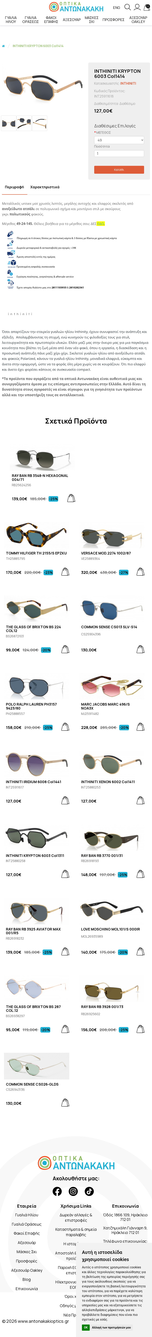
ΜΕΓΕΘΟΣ (103, 132)
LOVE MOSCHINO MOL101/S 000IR (110, 929)
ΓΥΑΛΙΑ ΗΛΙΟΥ (11, 20)
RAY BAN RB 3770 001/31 (102, 856)
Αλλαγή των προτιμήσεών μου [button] (111, 1327)
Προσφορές (26, 1261)
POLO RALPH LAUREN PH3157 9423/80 (31, 706)
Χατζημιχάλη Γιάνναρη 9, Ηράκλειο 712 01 (125, 1231)
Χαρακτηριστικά (45, 187)
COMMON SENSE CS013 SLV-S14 (109, 627)
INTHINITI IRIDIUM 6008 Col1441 (33, 782)
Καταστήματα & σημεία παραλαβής (76, 1232)
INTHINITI (128, 83)
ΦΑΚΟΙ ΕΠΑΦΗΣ (51, 20)
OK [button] (86, 1327)
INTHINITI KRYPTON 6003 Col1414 (38, 46)
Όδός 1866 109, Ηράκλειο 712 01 (125, 1217)
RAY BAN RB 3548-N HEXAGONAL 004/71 (40, 478)
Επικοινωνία (26, 1288)
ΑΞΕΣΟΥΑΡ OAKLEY (138, 20)
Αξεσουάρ (26, 1242)
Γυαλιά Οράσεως (26, 1224)
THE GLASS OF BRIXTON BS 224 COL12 (33, 629)
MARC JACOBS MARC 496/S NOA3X (105, 706)
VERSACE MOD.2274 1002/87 (106, 553)
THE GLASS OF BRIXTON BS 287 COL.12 (33, 1009)
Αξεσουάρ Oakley (27, 1270)
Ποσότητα (102, 146)
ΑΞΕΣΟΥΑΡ (72, 20)
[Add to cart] (71, 498)
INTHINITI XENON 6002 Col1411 (108, 782)
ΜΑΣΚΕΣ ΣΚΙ (92, 20)
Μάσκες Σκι (26, 1251)
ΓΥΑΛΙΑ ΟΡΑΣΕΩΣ (30, 20)
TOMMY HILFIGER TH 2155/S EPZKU (36, 553)
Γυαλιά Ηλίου (27, 1215)
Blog (27, 1279)
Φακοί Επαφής (26, 1233)
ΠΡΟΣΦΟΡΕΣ (113, 20)
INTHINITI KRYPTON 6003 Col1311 (35, 856)
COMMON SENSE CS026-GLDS (32, 1084)
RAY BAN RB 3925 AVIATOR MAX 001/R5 (33, 931)
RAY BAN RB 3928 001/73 (102, 1007)
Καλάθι (119, 170)
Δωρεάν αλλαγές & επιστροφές (76, 1217)
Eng (116, 8)
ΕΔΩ (100, 223)
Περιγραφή (14, 187)
